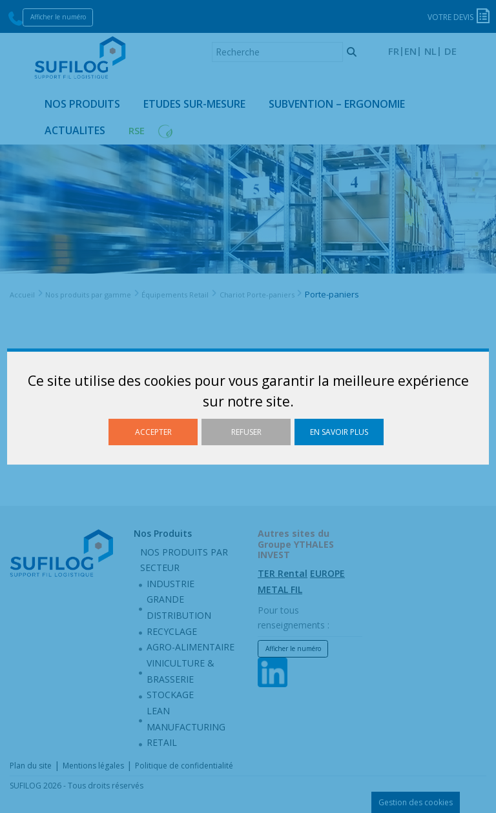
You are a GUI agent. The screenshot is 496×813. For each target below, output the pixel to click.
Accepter (153, 432)
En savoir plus (339, 432)
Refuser (246, 432)
